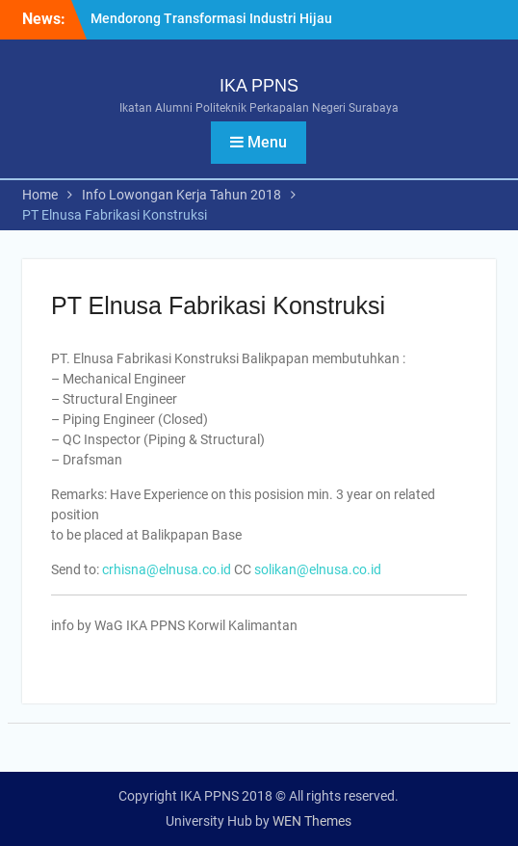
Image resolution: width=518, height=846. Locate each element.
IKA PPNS (259, 85)
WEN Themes (311, 821)
